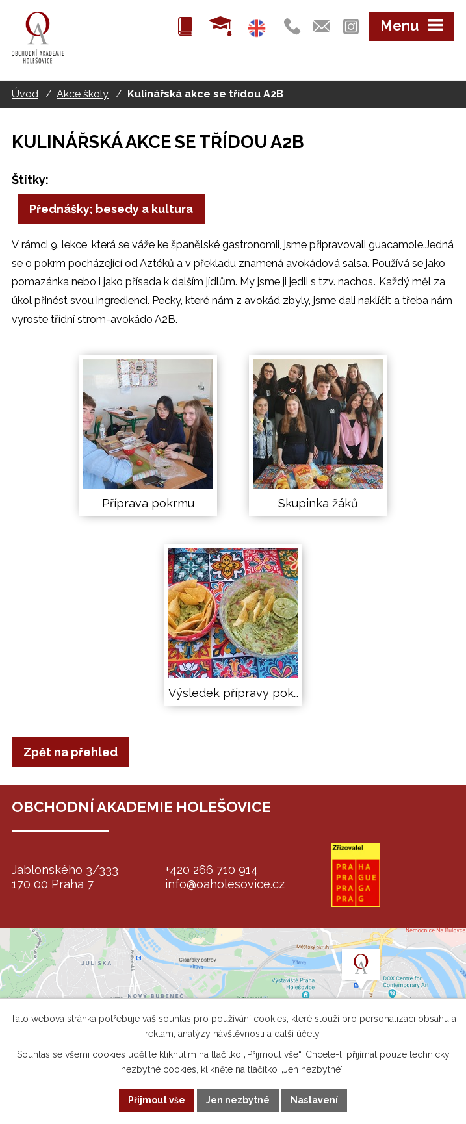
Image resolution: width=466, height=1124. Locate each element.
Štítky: (30, 179)
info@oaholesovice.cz (225, 884)
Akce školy (83, 94)
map (233, 993)
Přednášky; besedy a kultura (111, 209)
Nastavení (314, 1100)
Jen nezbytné (238, 1100)
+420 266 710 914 (211, 869)
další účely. (297, 1033)
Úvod (25, 94)
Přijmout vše (156, 1100)
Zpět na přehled (70, 752)
